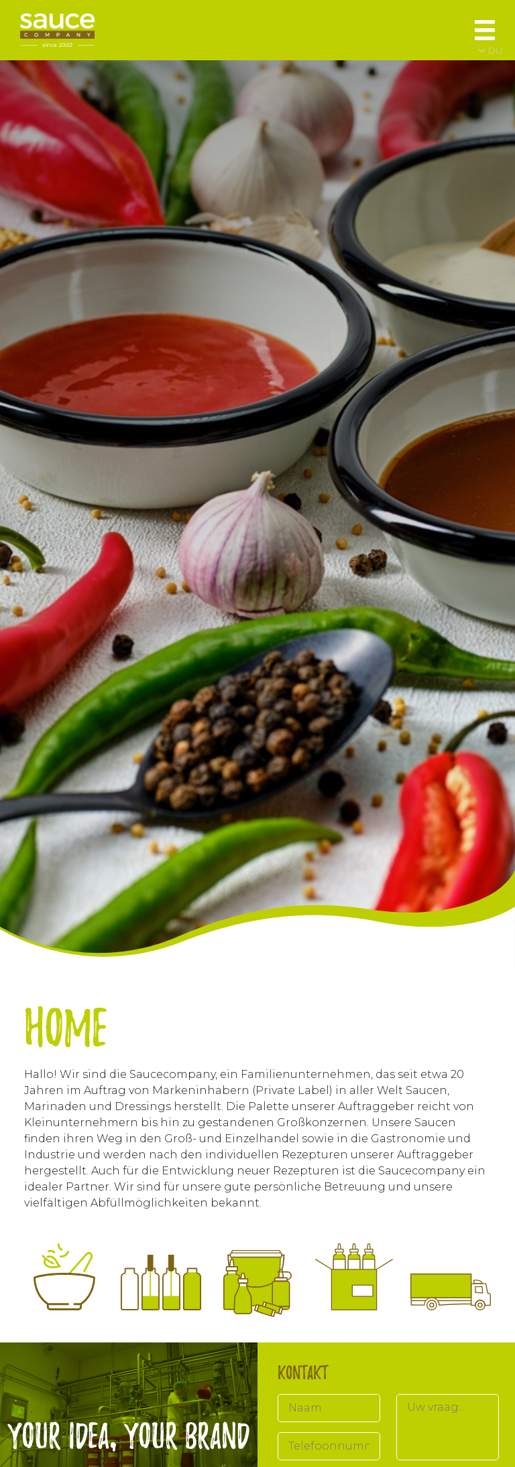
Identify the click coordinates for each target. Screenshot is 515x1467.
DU (495, 50)
